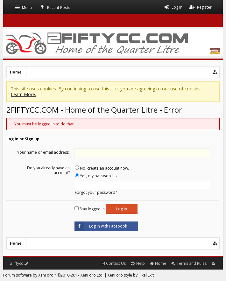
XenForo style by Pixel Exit (131, 275)
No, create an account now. (102, 168)
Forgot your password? (96, 192)
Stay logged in (89, 209)
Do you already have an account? (48, 170)
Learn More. (23, 94)
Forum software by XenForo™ (53, 275)
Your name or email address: (43, 152)
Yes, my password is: (96, 176)
